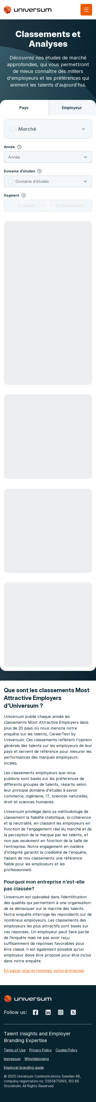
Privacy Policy (40, 1050)
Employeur (72, 107)
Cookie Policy (66, 1050)
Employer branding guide (24, 1067)
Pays (24, 107)
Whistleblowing (36, 1059)
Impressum (12, 1059)
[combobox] (48, 129)
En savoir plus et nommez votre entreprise (44, 970)
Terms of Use (14, 1050)
